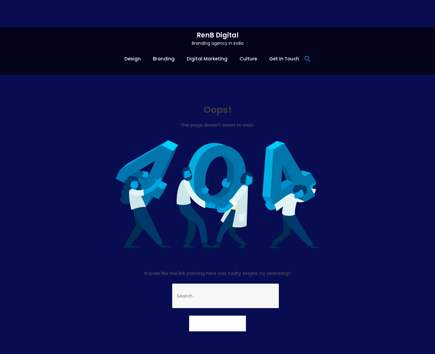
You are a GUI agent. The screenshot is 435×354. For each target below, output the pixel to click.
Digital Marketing (207, 59)
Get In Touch (284, 59)
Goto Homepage (217, 323)
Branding (164, 59)
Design (132, 59)
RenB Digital (218, 35)
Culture (248, 59)
